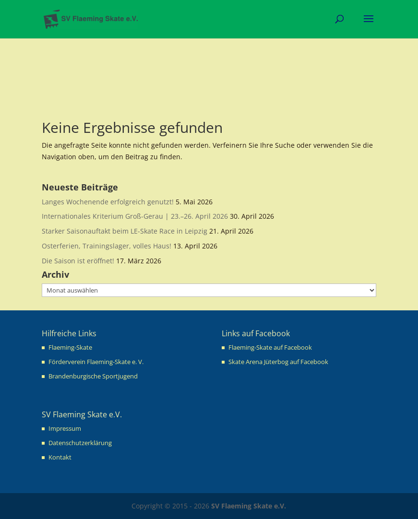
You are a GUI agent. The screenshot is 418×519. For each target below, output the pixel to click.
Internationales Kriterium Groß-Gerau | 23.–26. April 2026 (135, 216)
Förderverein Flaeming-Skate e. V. (95, 361)
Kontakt (60, 457)
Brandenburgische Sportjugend (93, 376)
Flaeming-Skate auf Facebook (270, 347)
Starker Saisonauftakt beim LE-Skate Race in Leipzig (124, 231)
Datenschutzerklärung (80, 442)
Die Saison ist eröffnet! (78, 260)
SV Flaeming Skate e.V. (248, 505)
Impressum (64, 428)
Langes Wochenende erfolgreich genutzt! (108, 201)
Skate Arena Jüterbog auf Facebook (278, 361)
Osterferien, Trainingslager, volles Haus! (106, 245)
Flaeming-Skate (70, 347)
